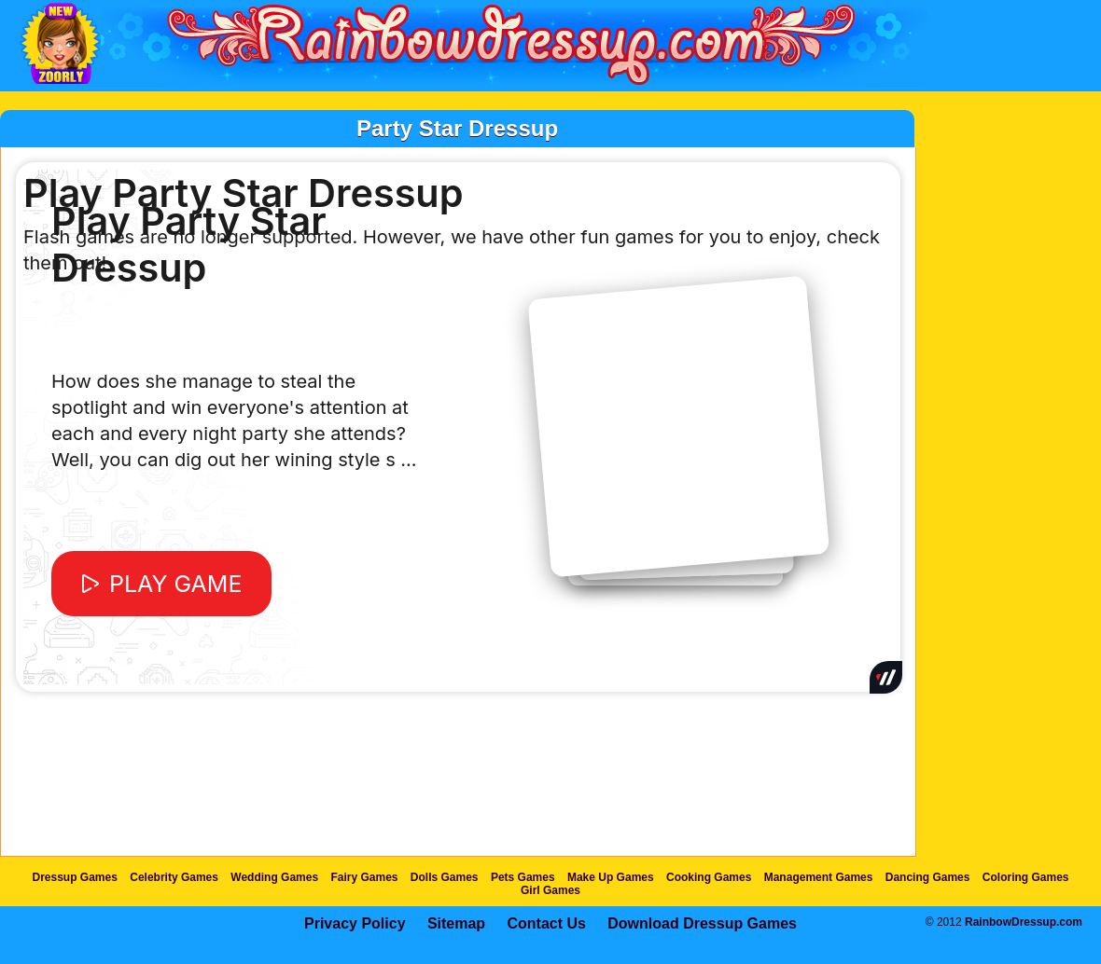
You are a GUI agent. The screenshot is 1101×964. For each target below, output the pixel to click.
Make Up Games (610, 877)
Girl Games (550, 890)
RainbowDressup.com (1023, 922)
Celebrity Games (174, 877)
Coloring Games (1026, 877)
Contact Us (546, 923)
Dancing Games (927, 877)
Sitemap (456, 923)
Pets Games (523, 877)
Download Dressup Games (702, 923)
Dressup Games (75, 877)
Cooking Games (708, 877)
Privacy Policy (355, 923)
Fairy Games (363, 877)
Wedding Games (274, 877)
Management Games (818, 877)
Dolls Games (445, 877)
